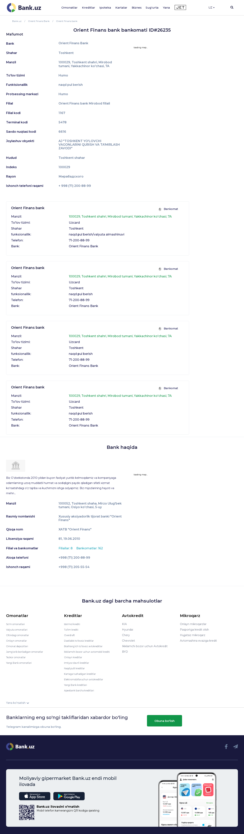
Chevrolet (128, 640)
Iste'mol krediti (74, 624)
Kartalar (121, 7)
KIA (124, 624)
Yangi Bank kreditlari (77, 685)
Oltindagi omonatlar (19, 635)
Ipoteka (105, 7)
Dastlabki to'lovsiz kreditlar (81, 640)
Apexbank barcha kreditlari (81, 690)
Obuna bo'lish (164, 720)
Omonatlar (69, 7)
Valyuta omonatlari (18, 629)
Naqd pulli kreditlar (76, 668)
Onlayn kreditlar (74, 657)
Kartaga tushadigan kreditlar (83, 674)
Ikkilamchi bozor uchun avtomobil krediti (91, 651)
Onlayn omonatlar (18, 640)
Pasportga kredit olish (194, 629)
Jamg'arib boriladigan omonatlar (27, 651)
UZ (211, 7)
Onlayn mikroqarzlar (193, 624)
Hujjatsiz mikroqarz (192, 635)
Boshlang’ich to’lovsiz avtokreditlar (87, 646)
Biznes (137, 7)
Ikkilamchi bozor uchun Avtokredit (145, 646)
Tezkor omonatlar (17, 657)
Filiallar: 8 (66, 548)
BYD (125, 651)
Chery (126, 635)
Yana (166, 7)
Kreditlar (88, 7)
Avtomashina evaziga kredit (198, 640)
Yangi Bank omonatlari (21, 662)
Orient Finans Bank (73, 43)
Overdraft (70, 635)
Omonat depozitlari (19, 646)
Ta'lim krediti (72, 629)
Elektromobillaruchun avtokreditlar (87, 679)
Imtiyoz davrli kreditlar (78, 662)
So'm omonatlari (17, 624)
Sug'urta (152, 7)
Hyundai (127, 629)
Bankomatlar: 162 (89, 548)
